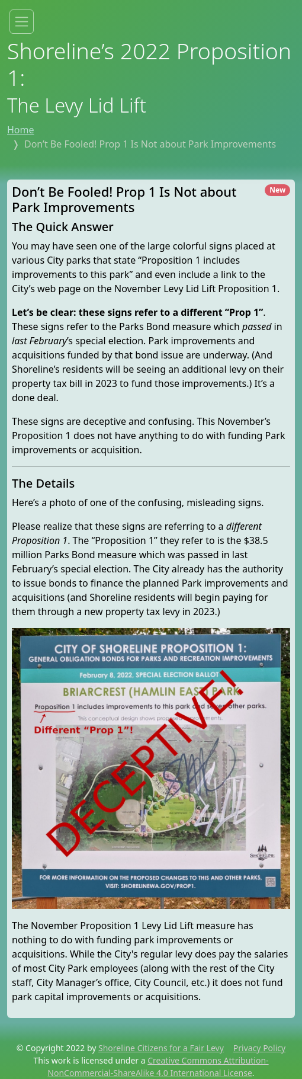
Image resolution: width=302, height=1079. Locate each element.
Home (20, 129)
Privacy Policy (259, 1048)
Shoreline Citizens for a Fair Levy (161, 1048)
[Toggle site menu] (21, 21)
